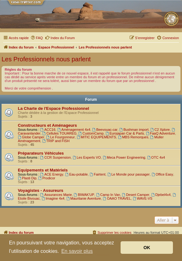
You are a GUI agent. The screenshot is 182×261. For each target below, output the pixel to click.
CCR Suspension (55, 157)
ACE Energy (51, 174)
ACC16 (47, 129)
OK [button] (146, 247)
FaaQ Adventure (160, 133)
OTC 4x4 (156, 157)
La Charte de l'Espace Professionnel (53, 108)
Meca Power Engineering (124, 157)
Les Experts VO (87, 157)
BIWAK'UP (84, 195)
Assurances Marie (56, 195)
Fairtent (97, 174)
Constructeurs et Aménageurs (47, 125)
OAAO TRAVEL (117, 198)
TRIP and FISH (56, 141)
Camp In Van (108, 195)
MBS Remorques (133, 137)
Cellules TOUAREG (59, 133)
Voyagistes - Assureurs (40, 190)
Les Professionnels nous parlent (46, 59)
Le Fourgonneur (60, 137)
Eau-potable (76, 174)
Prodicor (46, 178)
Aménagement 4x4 (73, 129)
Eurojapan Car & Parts (125, 133)
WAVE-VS (142, 198)
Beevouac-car (104, 129)
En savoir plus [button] (77, 251)
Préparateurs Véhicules (41, 153)
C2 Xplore (160, 129)
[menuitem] (36, 38)
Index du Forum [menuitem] (60, 37)
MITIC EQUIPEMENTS (96, 137)
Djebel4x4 (161, 195)
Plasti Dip (27, 178)
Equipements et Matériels (43, 170)
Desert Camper (135, 195)
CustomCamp (90, 133)
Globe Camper (31, 137)
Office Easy (162, 174)
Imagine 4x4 (53, 198)
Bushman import (133, 129)
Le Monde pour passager (128, 174)
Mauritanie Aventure (83, 198)
